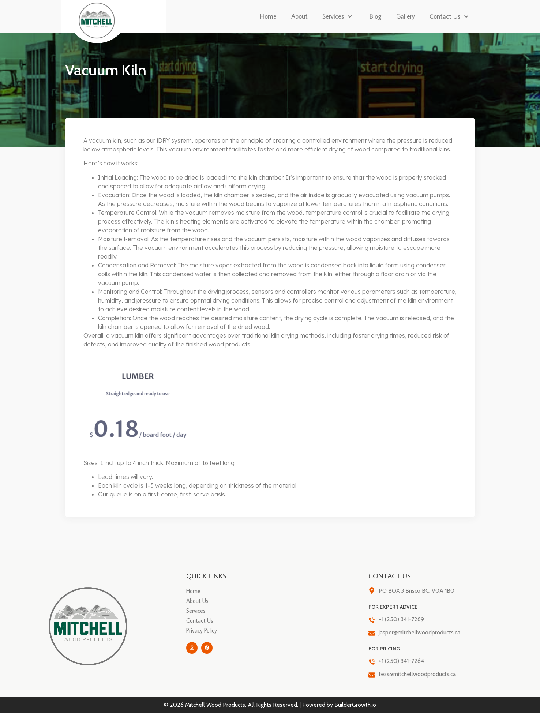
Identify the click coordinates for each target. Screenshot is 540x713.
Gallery (405, 16)
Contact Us (450, 17)
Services (338, 17)
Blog (376, 16)
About (299, 16)
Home (268, 16)
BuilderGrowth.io (355, 704)
